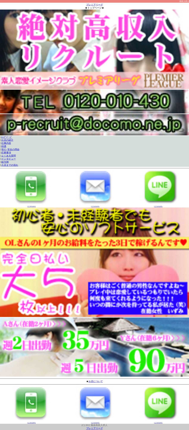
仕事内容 (6, 143)
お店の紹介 (7, 140)
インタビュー (8, 159)
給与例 (5, 162)
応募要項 (6, 152)
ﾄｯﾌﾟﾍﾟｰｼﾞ (6, 137)
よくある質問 (8, 155)
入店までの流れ (9, 165)
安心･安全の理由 (10, 149)
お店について (96, 381)
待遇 (3, 146)
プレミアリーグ (94, 4)
